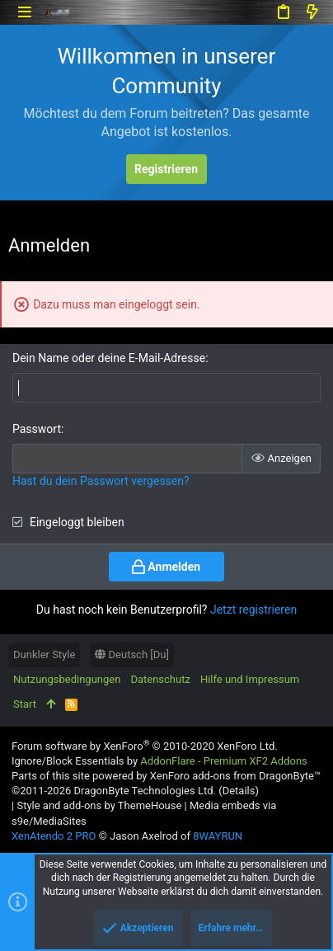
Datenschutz (160, 679)
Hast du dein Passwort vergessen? (101, 480)
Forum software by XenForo (145, 746)
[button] (24, 12)
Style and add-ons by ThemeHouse (98, 805)
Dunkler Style (44, 654)
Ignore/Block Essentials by (159, 761)
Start (24, 704)
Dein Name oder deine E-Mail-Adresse (108, 358)
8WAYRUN (217, 836)
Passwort (36, 428)
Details (239, 790)
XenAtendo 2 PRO (54, 836)
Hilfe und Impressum (249, 679)
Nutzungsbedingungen (66, 679)
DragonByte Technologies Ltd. (144, 790)
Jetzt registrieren (253, 609)
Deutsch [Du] (132, 654)
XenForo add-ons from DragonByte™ (235, 776)
